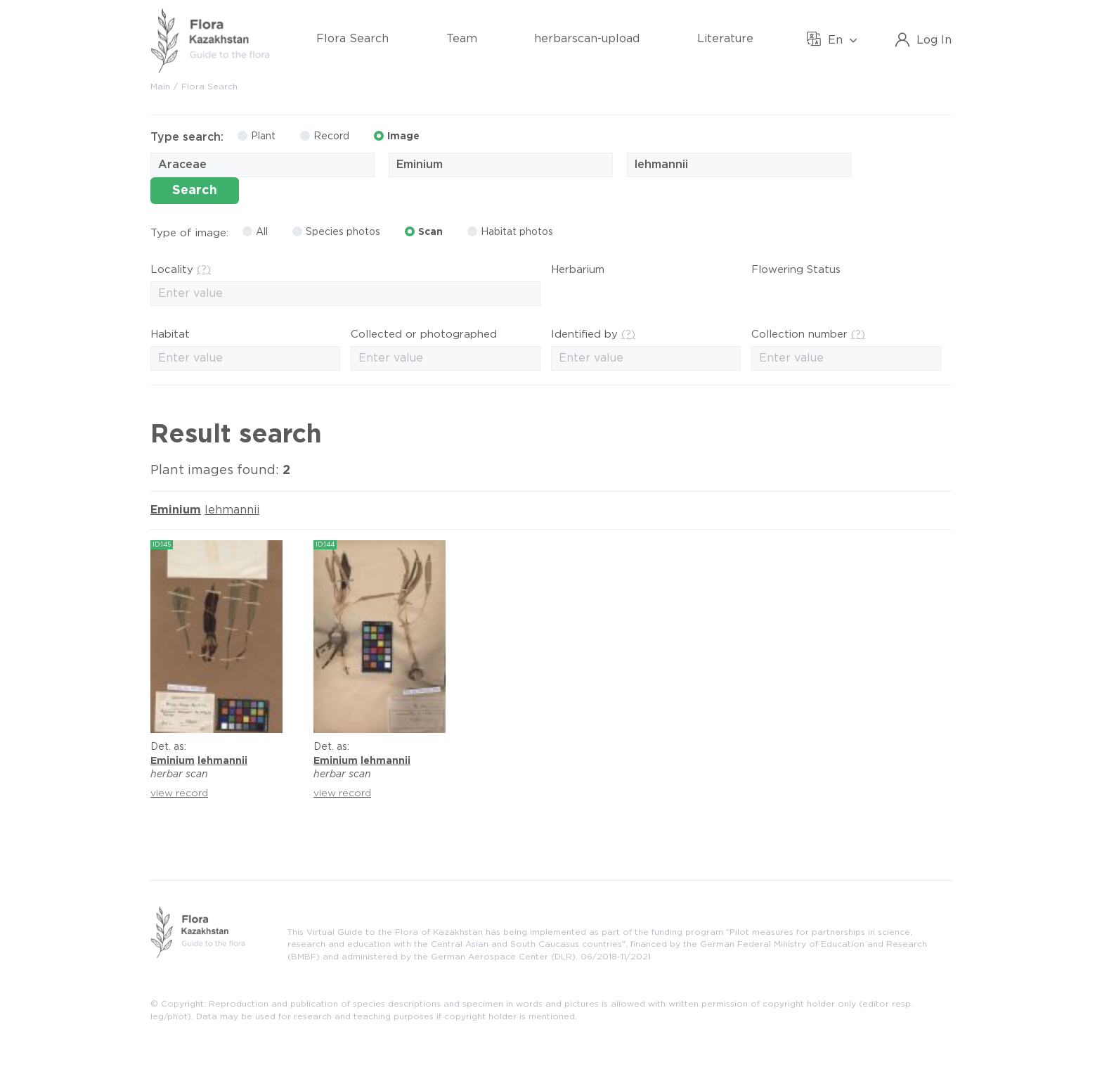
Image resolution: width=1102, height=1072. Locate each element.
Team (461, 39)
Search (194, 190)
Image (397, 136)
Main (160, 87)
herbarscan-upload (587, 39)
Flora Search (352, 39)
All (255, 231)
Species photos (336, 231)
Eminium (175, 510)
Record (324, 136)
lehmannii (232, 510)
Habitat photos (510, 231)
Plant (257, 136)
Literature (725, 39)
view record (179, 793)
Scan (424, 231)
